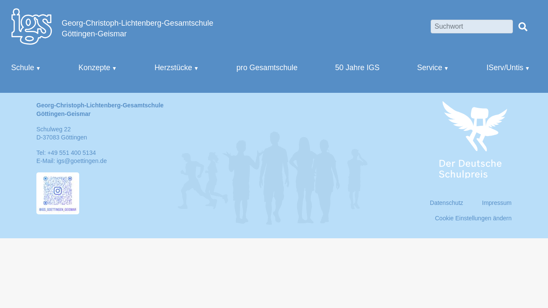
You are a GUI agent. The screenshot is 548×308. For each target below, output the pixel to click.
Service (429, 67)
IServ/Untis (504, 67)
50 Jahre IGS (357, 67)
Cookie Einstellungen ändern (473, 218)
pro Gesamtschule (267, 67)
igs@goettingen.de (82, 160)
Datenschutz (446, 202)
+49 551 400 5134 (72, 152)
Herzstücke (173, 67)
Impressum (497, 202)
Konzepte (94, 67)
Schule (22, 67)
